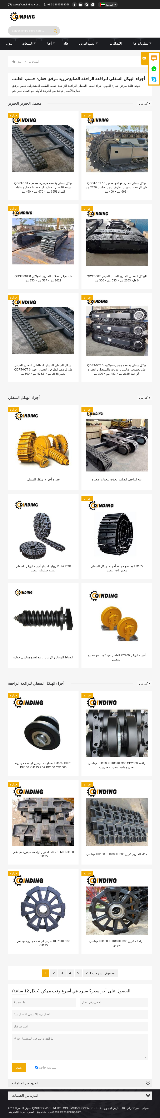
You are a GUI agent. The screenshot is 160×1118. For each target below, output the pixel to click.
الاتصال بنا (116, 43)
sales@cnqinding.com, (26, 4)
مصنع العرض (88, 43)
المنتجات (29, 43)
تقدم (19, 1067)
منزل (9, 43)
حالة (66, 43)
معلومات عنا (142, 43)
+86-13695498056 (59, 4)
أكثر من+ (144, 103)
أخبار (50, 43)
